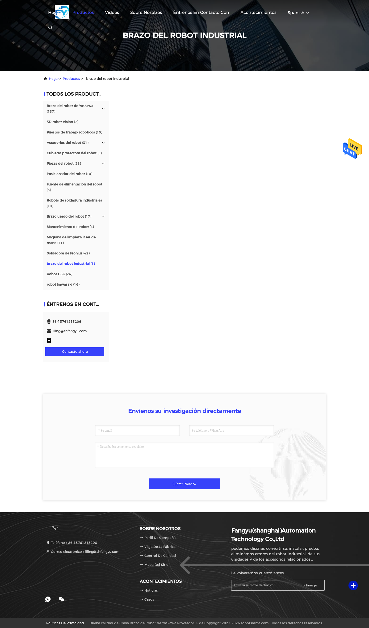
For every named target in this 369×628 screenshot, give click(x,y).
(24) (59, 274)
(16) (63, 284)
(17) (69, 216)
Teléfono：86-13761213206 (71, 543)
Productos (83, 12)
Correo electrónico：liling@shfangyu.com (83, 552)
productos (71, 79)
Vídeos (112, 12)
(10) (74, 132)
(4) (70, 227)
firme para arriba (311, 585)
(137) (70, 109)
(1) (71, 264)
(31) (67, 143)
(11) (71, 240)
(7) (62, 122)
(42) (68, 253)
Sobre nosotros (146, 12)
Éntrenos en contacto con (201, 12)
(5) (74, 153)
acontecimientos (258, 12)
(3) (74, 187)
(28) (64, 163)
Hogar (54, 12)
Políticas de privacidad (65, 623)
